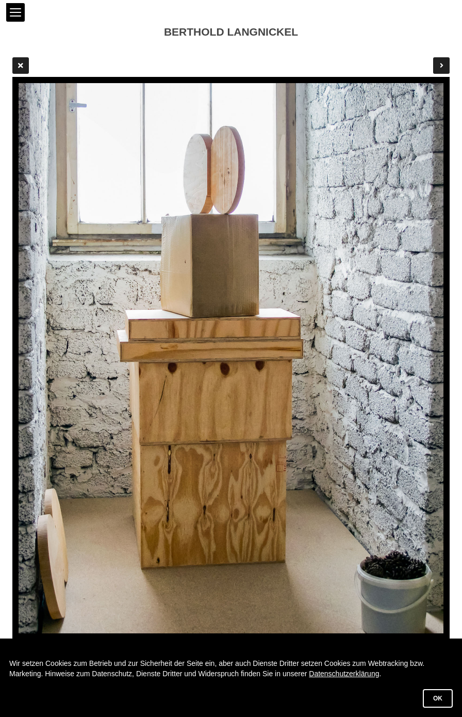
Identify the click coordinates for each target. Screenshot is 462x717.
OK (437, 698)
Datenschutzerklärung (344, 674)
